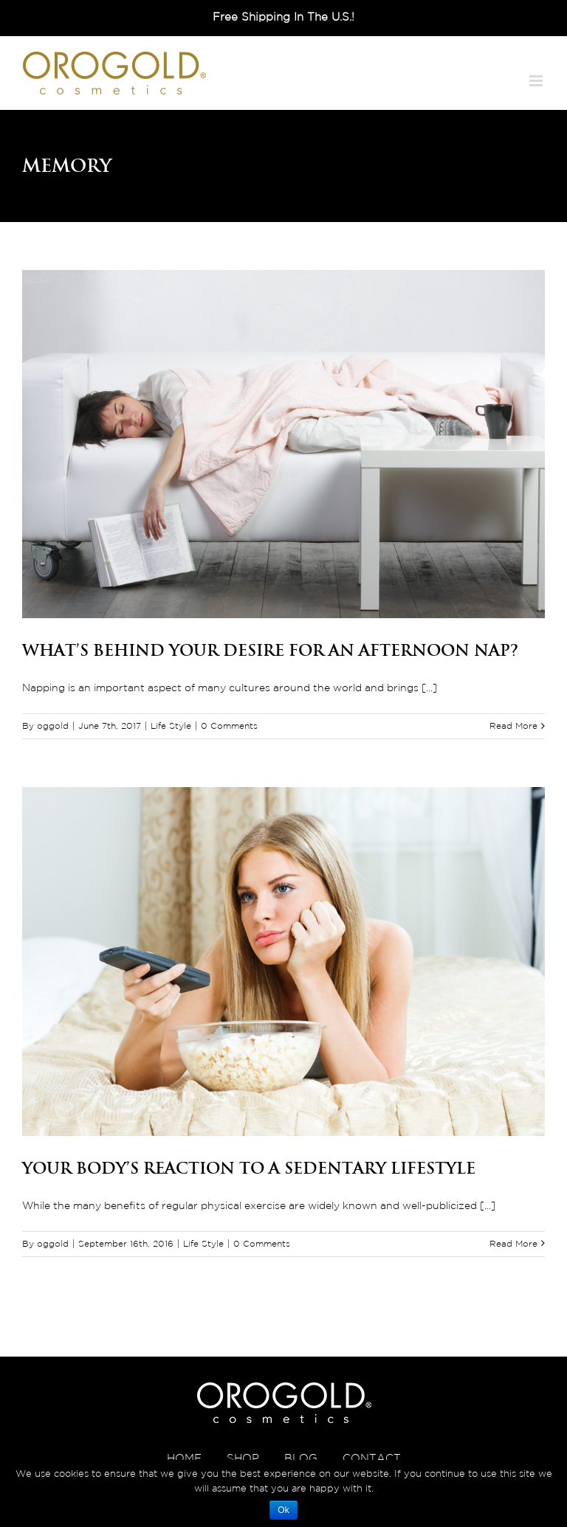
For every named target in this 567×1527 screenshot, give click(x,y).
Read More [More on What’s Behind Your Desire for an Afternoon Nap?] (513, 726)
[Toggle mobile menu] (537, 81)
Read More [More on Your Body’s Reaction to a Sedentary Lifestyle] (513, 1244)
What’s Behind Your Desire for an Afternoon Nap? (270, 650)
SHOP (243, 1459)
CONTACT (372, 1459)
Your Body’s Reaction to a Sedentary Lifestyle (248, 1168)
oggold (53, 726)
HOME (184, 1459)
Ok (283, 1510)
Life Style (171, 726)
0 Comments (229, 726)
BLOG (300, 1459)
